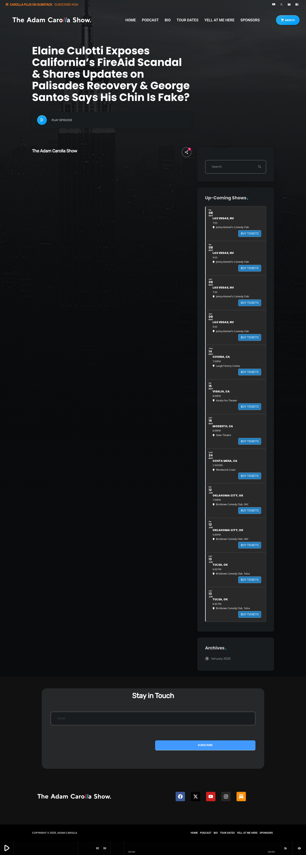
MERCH (288, 20)
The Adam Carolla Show (54, 151)
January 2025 (220, 658)
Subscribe (205, 745)
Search (217, 166)
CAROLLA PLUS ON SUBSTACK (41, 4)
